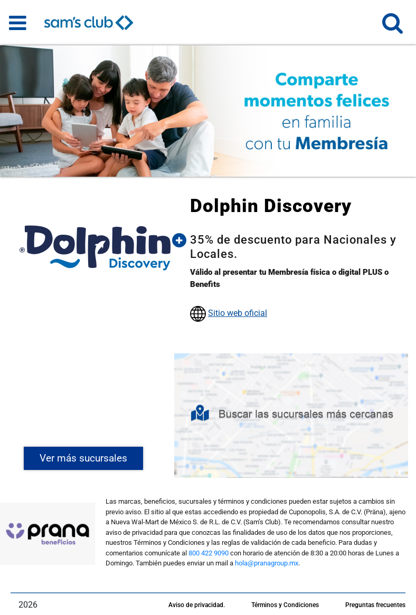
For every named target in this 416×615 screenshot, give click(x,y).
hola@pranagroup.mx (266, 563)
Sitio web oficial (237, 313)
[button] (392, 28)
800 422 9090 (208, 553)
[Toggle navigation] (18, 23)
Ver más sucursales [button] (83, 458)
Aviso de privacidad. (196, 605)
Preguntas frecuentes (375, 605)
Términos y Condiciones (285, 605)
